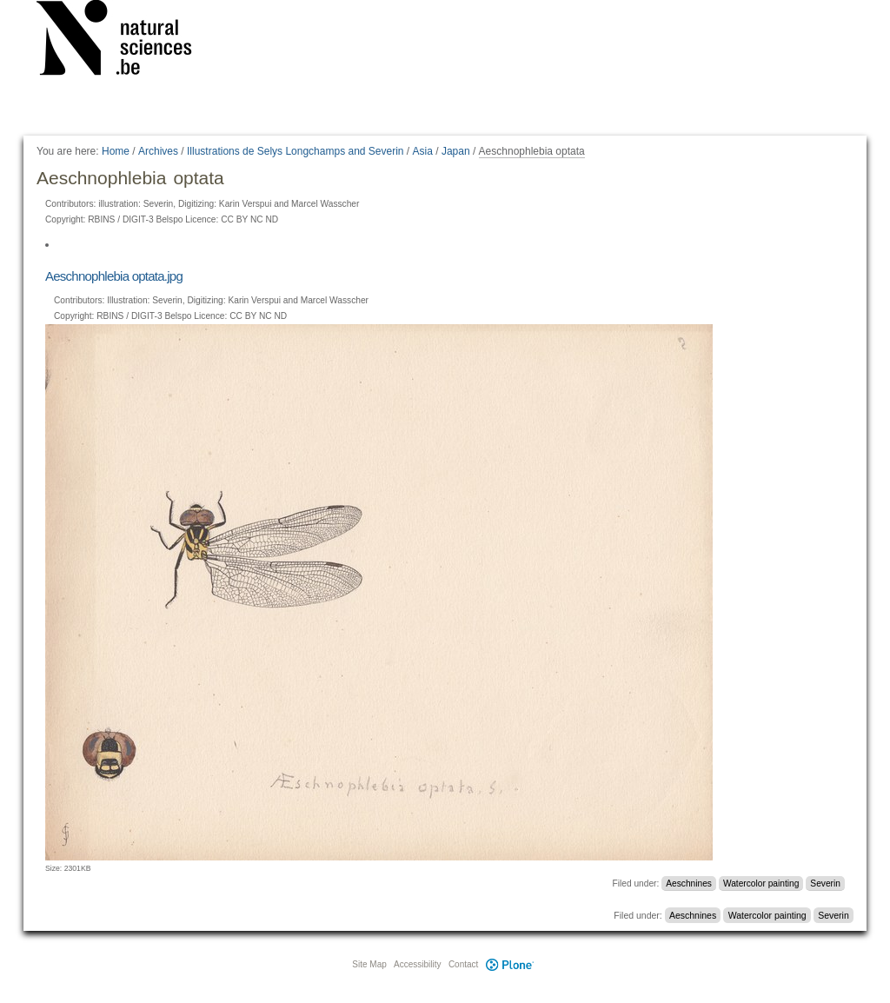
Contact (463, 964)
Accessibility (417, 964)
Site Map (369, 964)
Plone (509, 964)
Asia (423, 151)
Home (116, 151)
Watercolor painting (761, 883)
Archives (158, 151)
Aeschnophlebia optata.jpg (114, 276)
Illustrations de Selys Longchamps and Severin (295, 151)
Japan (456, 151)
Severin (825, 883)
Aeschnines (689, 883)
